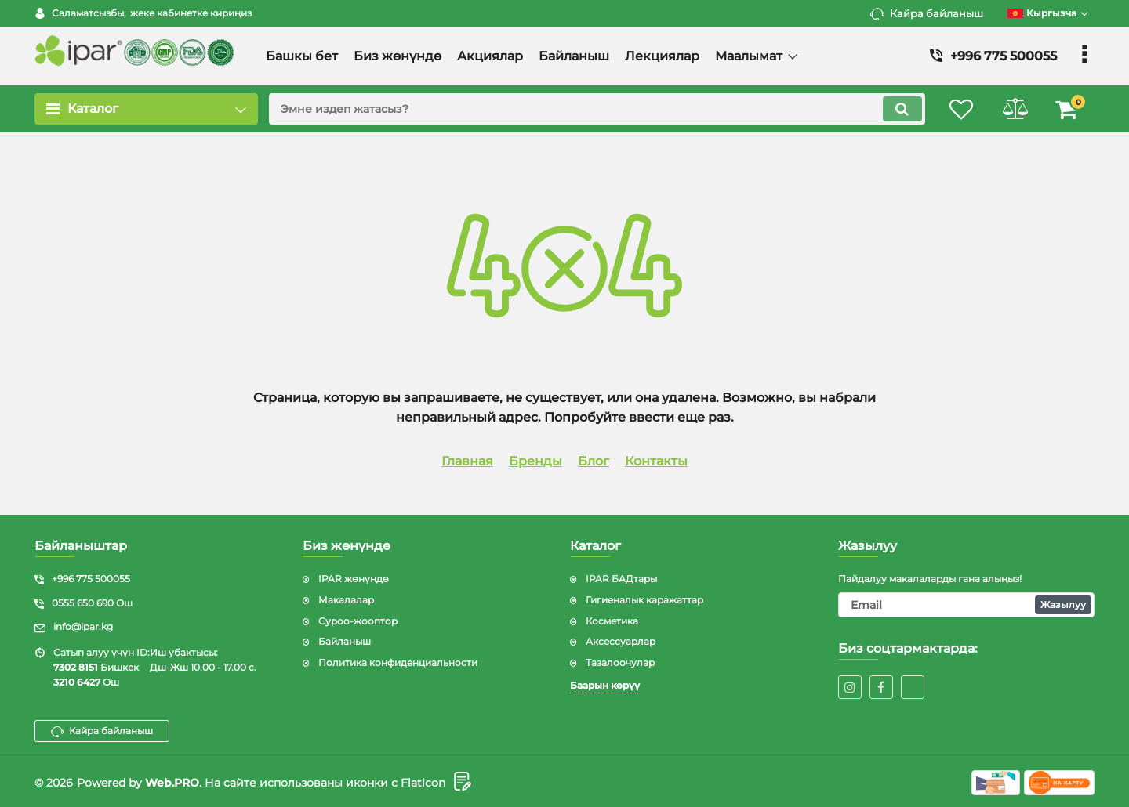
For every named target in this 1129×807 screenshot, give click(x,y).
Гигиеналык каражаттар (644, 600)
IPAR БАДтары (621, 578)
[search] (594, 109)
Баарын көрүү (605, 685)
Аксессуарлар (620, 641)
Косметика (612, 621)
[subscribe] (966, 604)
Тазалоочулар (620, 662)
